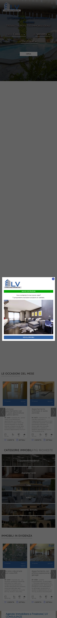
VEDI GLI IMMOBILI (28, 337)
